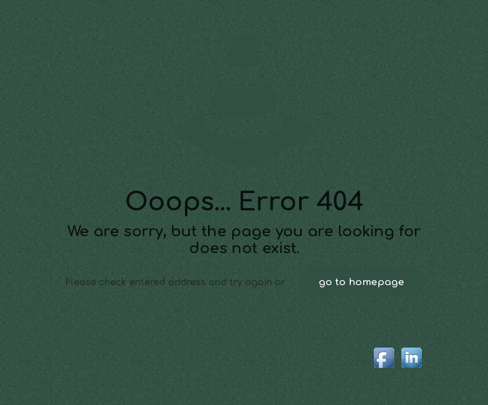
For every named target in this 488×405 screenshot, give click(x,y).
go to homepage (361, 282)
